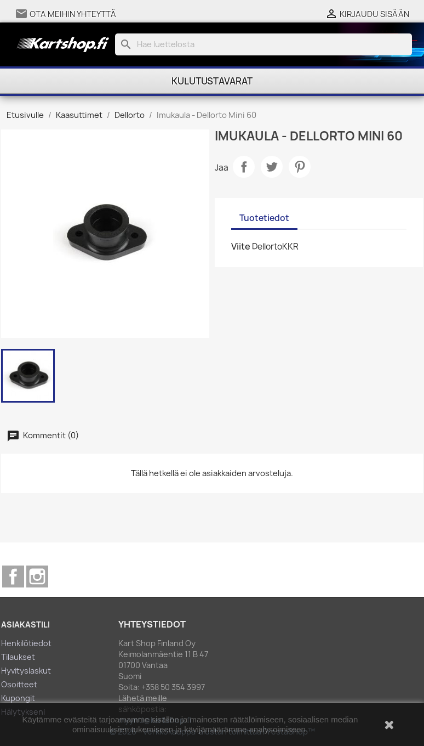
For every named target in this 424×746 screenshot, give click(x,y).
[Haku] (263, 44)
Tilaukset (18, 657)
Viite (240, 246)
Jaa (244, 167)
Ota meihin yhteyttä (73, 14)
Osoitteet (19, 684)
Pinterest (300, 167)
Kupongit (18, 698)
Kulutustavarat (212, 81)
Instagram (37, 576)
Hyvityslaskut (26, 670)
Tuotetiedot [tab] (264, 218)
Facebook (13, 576)
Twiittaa (272, 167)
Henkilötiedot (26, 643)
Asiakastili (25, 624)
